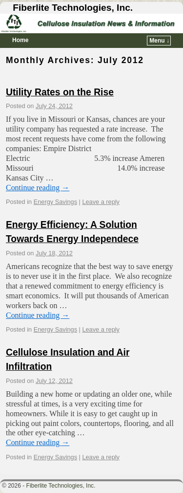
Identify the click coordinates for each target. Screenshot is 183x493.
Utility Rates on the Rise (60, 92)
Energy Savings (55, 201)
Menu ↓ (159, 40)
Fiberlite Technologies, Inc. (73, 7)
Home (20, 40)
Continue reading (37, 187)
